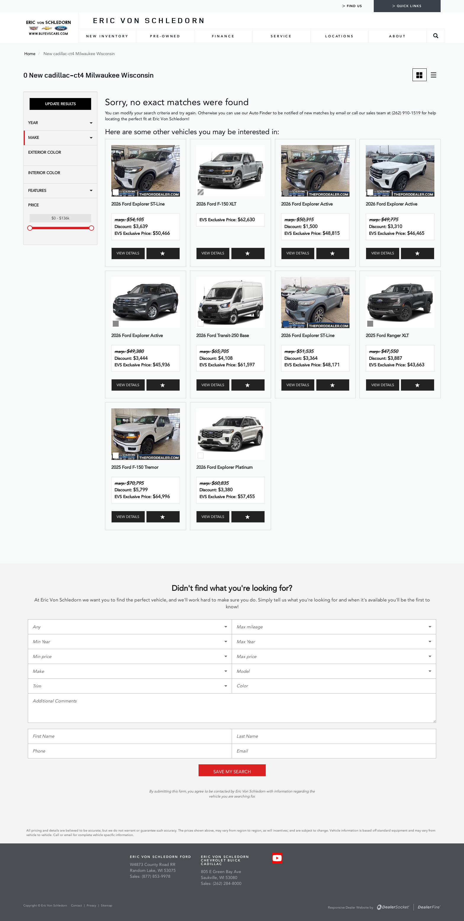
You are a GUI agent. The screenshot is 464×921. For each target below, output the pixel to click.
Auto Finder (260, 112)
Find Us (352, 6)
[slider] (30, 228)
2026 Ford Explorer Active (307, 204)
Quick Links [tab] (406, 6)
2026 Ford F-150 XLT (216, 204)
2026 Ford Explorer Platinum (224, 467)
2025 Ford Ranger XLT (387, 335)
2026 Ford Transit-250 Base (222, 335)
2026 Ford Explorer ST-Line (138, 204)
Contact (77, 905)
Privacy (91, 905)
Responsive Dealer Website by (350, 907)
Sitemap (106, 905)
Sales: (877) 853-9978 (150, 876)
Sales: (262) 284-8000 (221, 883)
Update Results (60, 104)
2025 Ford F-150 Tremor (134, 467)
